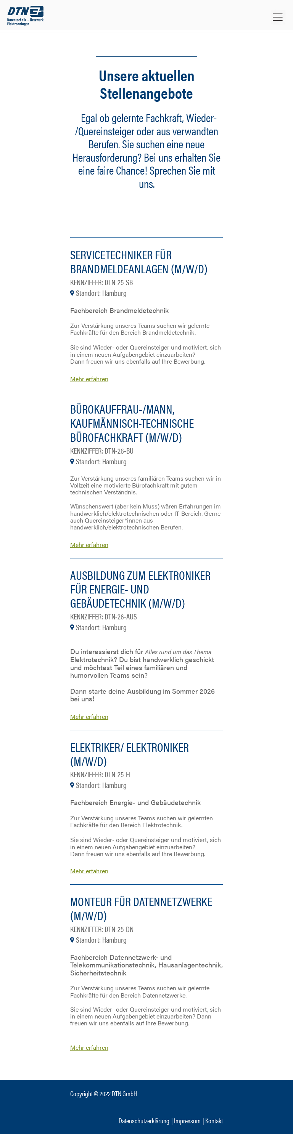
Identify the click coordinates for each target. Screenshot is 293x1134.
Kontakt (214, 1120)
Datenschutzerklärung (144, 1120)
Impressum (187, 1120)
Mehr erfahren (89, 378)
